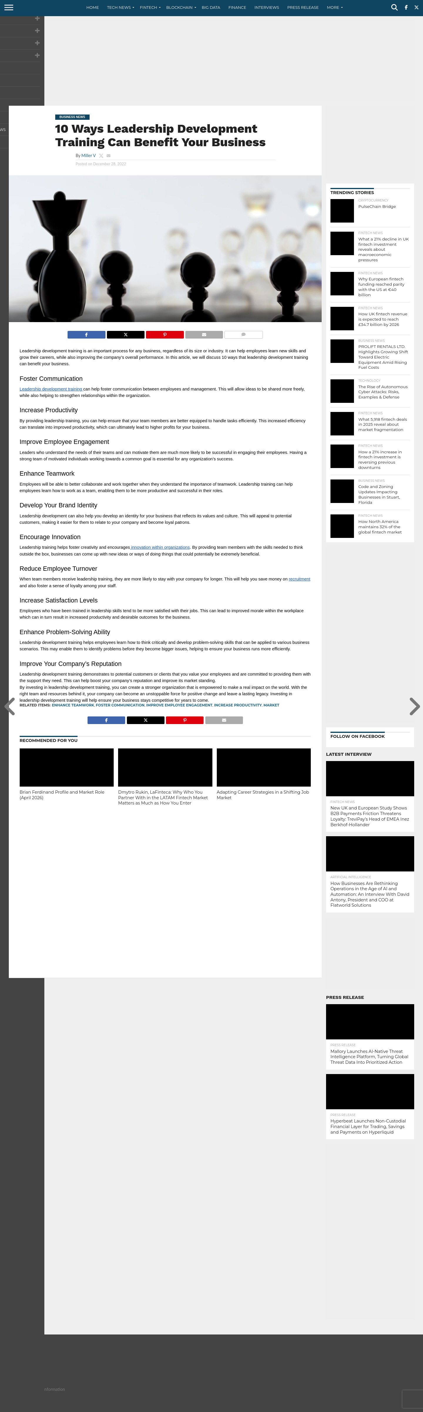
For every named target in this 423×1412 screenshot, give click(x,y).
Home (92, 7)
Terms (384, 1407)
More (333, 7)
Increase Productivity (238, 705)
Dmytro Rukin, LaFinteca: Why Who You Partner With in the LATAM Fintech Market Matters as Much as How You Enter (163, 798)
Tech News (119, 7)
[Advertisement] (211, 60)
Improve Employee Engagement (179, 705)
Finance (237, 7)
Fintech (148, 7)
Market (271, 705)
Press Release (303, 7)
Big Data (211, 7)
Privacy (364, 1407)
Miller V (88, 155)
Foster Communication (120, 705)
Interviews (266, 7)
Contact (344, 1407)
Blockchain (179, 7)
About (324, 1407)
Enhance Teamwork (73, 705)
